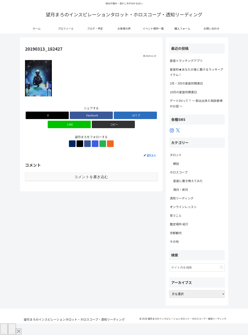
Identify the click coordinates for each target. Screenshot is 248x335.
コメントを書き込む (91, 177)
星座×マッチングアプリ (186, 60)
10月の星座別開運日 (183, 92)
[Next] (12, 329)
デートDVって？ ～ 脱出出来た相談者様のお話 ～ (196, 103)
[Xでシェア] (47, 115)
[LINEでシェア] (69, 124)
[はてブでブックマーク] (135, 115)
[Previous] (4, 329)
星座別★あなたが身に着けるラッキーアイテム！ (196, 72)
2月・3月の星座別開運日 (186, 83)
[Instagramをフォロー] (95, 143)
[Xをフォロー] (80, 143)
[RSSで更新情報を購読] (110, 143)
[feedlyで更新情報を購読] (102, 143)
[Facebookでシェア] (91, 115)
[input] (197, 267)
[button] (113, 124)
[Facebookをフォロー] (87, 143)
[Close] (19, 331)
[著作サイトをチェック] (72, 143)
